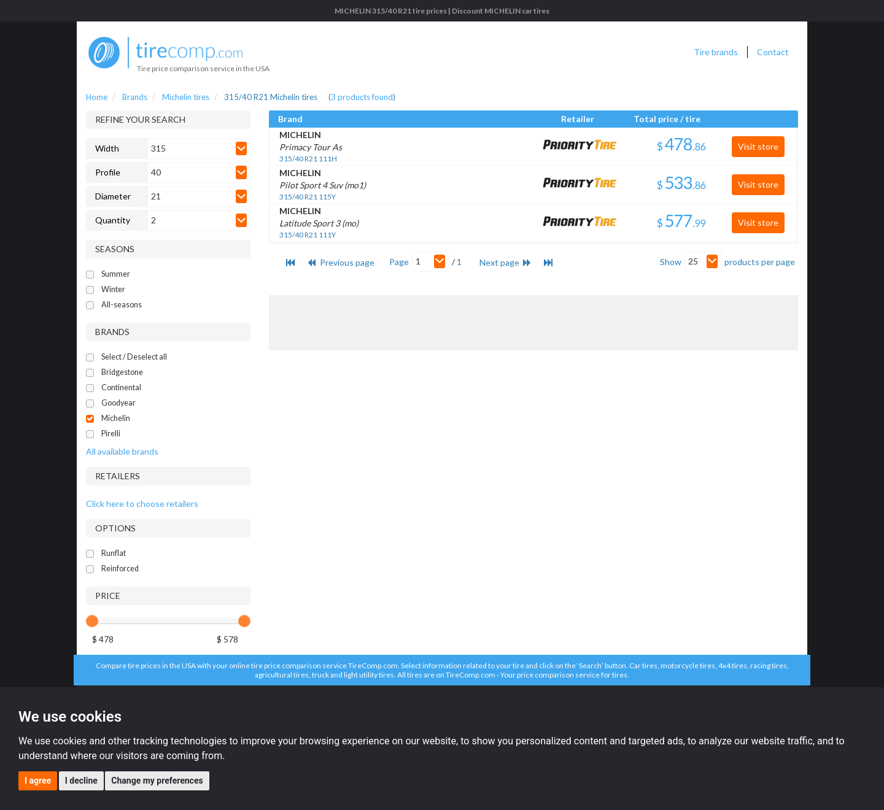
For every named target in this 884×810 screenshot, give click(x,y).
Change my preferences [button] (157, 780)
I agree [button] (38, 780)
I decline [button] (81, 780)
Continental (121, 387)
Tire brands (716, 52)
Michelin (115, 418)
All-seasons (121, 304)
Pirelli (110, 433)
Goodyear (118, 402)
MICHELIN (300, 134)
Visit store (758, 146)
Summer (115, 274)
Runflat (113, 553)
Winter (113, 289)
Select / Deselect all (134, 356)
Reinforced (120, 568)
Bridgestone (122, 372)
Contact (773, 52)
